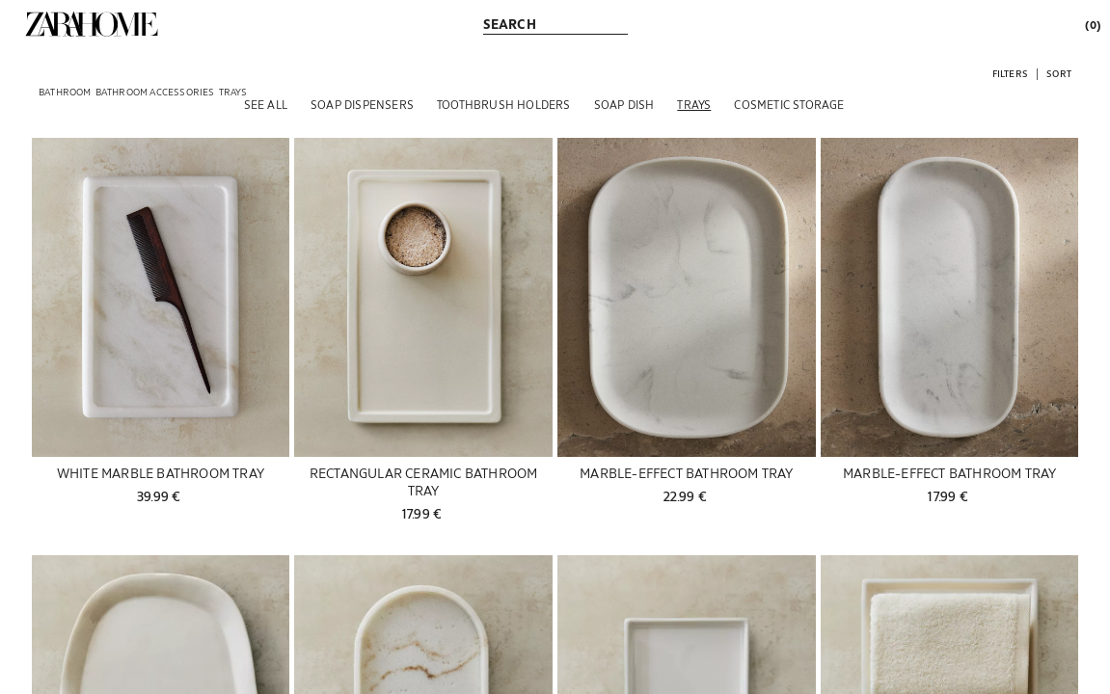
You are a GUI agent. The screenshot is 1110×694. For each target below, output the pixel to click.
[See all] (265, 104)
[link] (91, 24)
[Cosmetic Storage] (789, 104)
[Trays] (694, 104)
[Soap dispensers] (362, 104)
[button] (1010, 73)
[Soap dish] (624, 104)
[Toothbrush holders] (504, 104)
